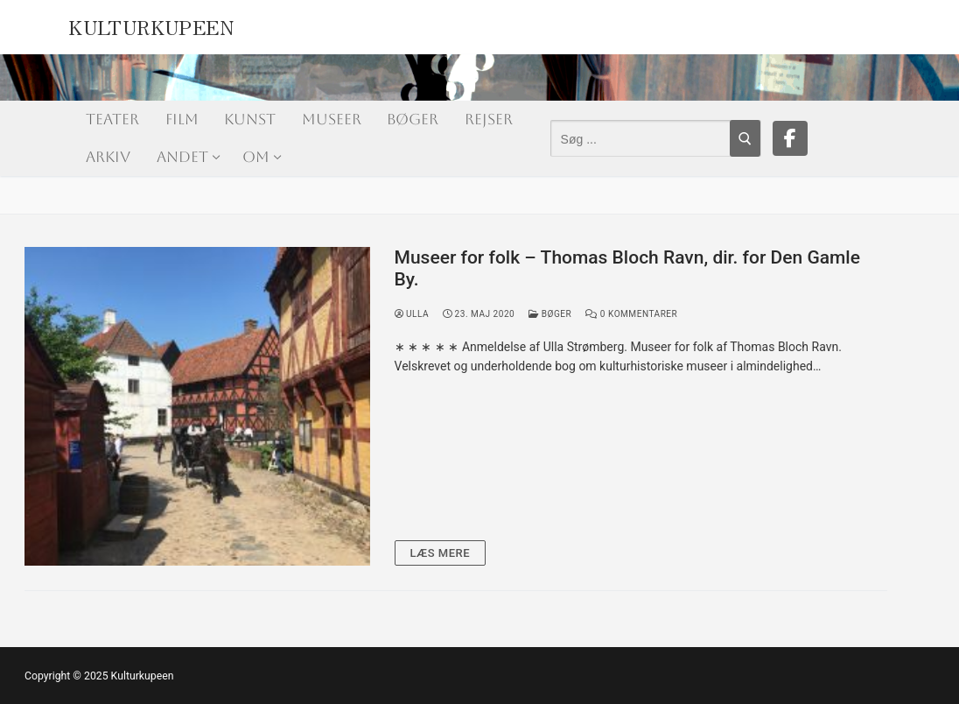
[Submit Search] (745, 138)
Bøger (549, 314)
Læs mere (440, 553)
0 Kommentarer (631, 314)
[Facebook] (790, 138)
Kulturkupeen (151, 24)
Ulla (412, 314)
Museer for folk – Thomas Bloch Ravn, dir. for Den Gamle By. (627, 269)
